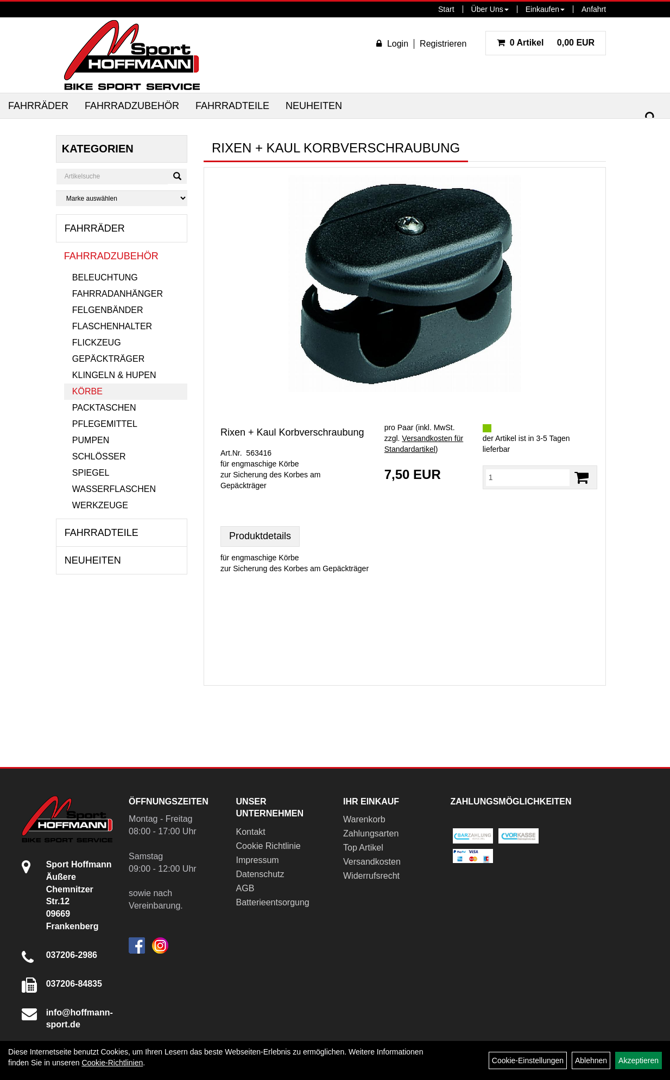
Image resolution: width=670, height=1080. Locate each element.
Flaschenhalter (112, 326)
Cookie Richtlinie (268, 846)
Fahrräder (38, 105)
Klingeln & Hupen (114, 375)
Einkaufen (545, 9)
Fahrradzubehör (132, 105)
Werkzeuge (100, 505)
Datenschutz (260, 874)
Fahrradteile (232, 105)
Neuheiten (314, 105)
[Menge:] (528, 477)
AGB (245, 888)
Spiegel (90, 472)
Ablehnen (591, 1060)
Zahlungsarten (371, 833)
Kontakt (251, 831)
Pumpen (90, 440)
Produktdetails (260, 536)
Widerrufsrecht (371, 875)
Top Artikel (363, 847)
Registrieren (443, 43)
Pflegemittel (104, 424)
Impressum (257, 860)
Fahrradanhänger (117, 293)
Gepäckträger (108, 358)
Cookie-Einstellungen (528, 1060)
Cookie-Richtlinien (112, 1062)
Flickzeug (96, 342)
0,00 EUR (546, 42)
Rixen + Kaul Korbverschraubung (292, 432)
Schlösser (99, 456)
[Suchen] (650, 117)
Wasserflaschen (114, 489)
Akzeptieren (638, 1060)
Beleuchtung (105, 277)
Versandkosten (372, 861)
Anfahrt (593, 9)
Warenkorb (364, 819)
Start (446, 9)
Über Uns (490, 9)
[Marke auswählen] (121, 198)
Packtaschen (104, 407)
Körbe (87, 391)
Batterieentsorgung (272, 902)
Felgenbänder (107, 310)
